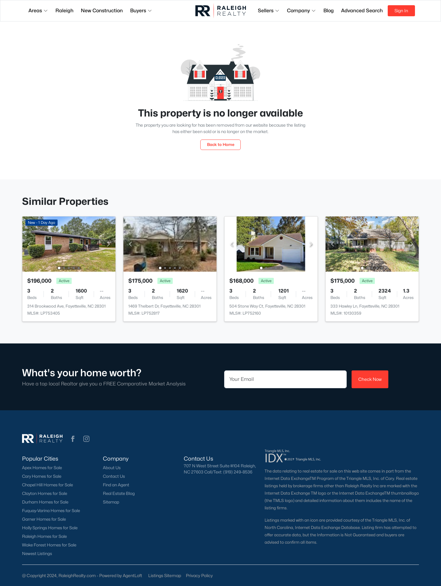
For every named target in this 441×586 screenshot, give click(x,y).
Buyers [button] (141, 10)
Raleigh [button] (64, 10)
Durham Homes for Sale (45, 502)
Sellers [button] (269, 10)
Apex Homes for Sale (42, 467)
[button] (73, 439)
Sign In (401, 10)
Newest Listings (37, 553)
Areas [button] (38, 10)
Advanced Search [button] (362, 10)
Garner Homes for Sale (44, 519)
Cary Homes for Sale (41, 476)
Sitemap (111, 502)
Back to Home (220, 144)
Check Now (370, 379)
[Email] (285, 379)
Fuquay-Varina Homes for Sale (51, 510)
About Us (112, 467)
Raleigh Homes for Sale (44, 536)
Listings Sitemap (164, 575)
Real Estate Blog (119, 493)
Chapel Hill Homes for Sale (47, 484)
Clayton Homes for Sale (44, 493)
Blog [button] (328, 10)
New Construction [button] (102, 10)
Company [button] (301, 10)
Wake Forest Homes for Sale (49, 544)
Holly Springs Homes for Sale (49, 527)
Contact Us (114, 476)
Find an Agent (116, 484)
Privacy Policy (199, 575)
